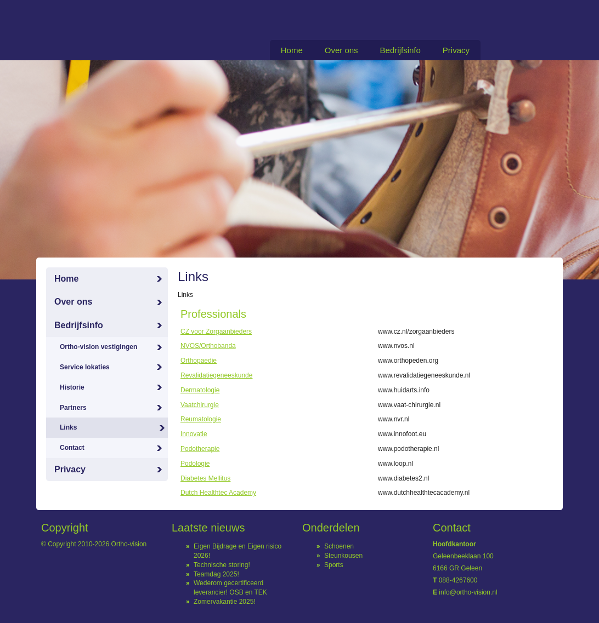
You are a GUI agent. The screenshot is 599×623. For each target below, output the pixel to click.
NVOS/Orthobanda (208, 346)
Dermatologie (199, 390)
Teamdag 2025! (216, 574)
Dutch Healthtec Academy (218, 492)
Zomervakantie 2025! (225, 601)
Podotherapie (199, 449)
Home (292, 50)
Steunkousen (343, 555)
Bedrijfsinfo (400, 50)
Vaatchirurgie (199, 405)
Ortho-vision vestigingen (98, 347)
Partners (73, 407)
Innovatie (193, 434)
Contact (72, 447)
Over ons (341, 50)
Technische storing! (222, 565)
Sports (333, 565)
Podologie (195, 463)
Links (68, 427)
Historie (72, 387)
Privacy (456, 50)
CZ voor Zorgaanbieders (216, 331)
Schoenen (339, 546)
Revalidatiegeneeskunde (216, 375)
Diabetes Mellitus (205, 478)
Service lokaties (85, 367)
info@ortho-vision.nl (468, 592)
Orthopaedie (198, 360)
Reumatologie (200, 419)
